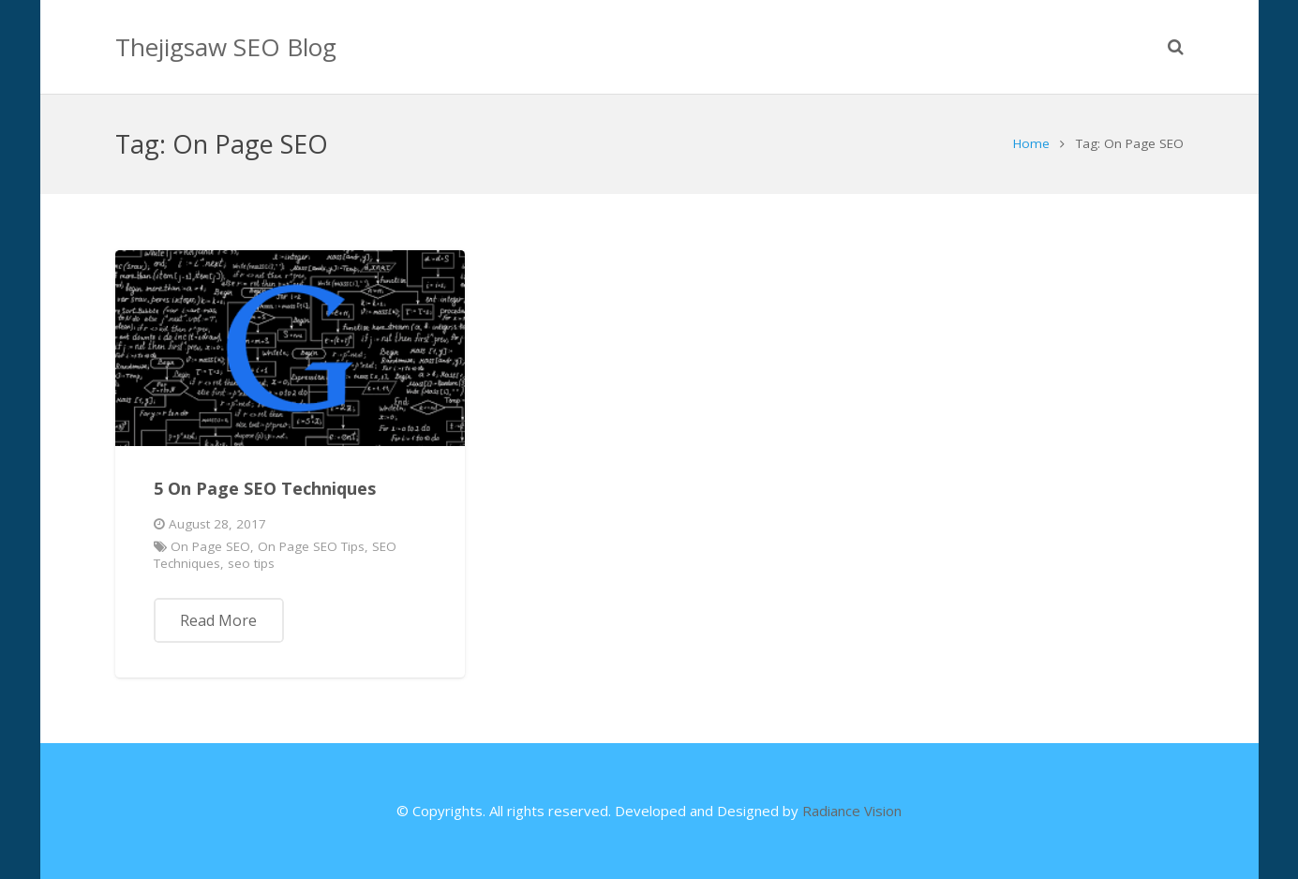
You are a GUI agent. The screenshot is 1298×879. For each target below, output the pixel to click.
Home (1031, 143)
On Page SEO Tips (311, 546)
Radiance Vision (852, 810)
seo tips (251, 563)
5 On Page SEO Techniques (265, 488)
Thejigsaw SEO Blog (225, 47)
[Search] (1175, 47)
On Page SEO (210, 546)
